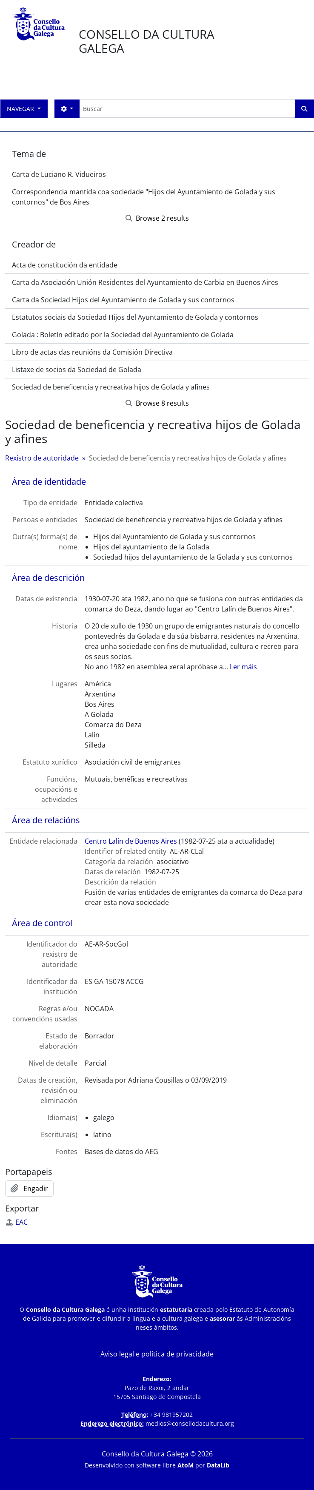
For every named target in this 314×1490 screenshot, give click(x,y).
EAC (16, 1222)
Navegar (21, 109)
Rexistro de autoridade (42, 458)
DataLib (218, 1465)
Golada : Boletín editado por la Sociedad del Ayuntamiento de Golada (123, 334)
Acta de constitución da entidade (64, 265)
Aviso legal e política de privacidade (157, 1354)
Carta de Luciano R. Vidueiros (59, 174)
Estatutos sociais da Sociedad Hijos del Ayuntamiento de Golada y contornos (135, 317)
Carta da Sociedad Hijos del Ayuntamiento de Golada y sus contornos (123, 299)
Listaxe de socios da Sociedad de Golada (76, 369)
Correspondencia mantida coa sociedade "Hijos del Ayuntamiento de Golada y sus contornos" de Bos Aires (143, 197)
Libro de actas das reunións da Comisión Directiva (92, 352)
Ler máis (243, 666)
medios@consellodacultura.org (190, 1423)
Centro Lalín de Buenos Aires (131, 841)
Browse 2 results (157, 218)
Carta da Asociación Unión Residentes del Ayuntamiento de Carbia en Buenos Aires (145, 282)
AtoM (185, 1465)
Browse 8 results (157, 403)
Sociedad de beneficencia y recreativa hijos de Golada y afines (111, 387)
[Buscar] (187, 109)
